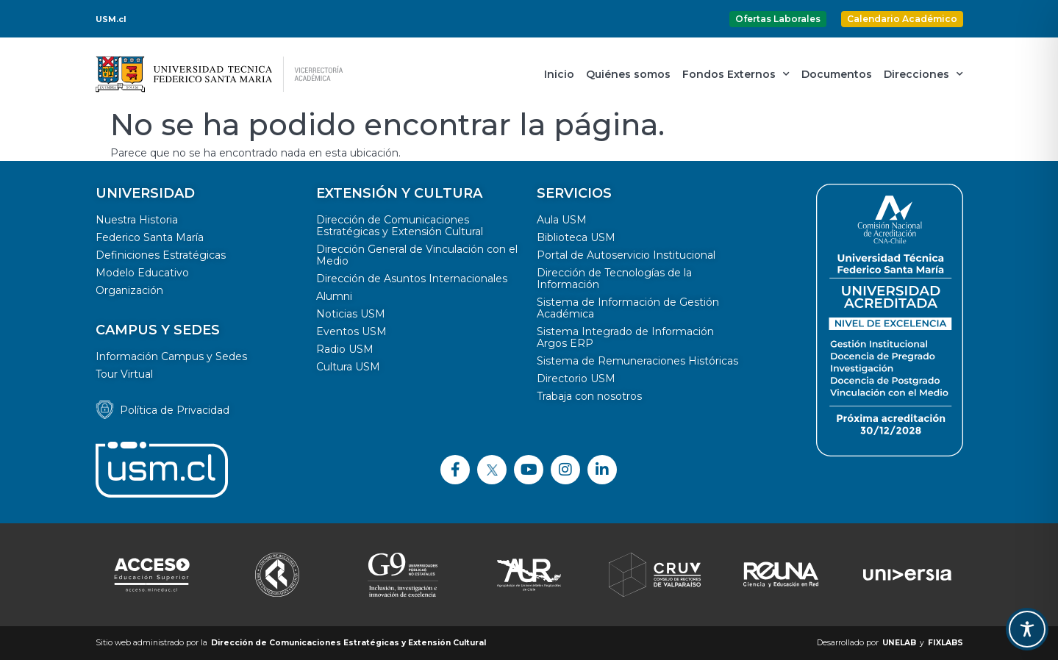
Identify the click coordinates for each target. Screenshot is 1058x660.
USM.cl (111, 19)
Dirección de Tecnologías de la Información (614, 278)
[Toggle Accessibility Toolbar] (1027, 629)
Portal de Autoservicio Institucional (626, 255)
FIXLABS (945, 643)
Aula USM (562, 219)
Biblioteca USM (576, 237)
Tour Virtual (124, 374)
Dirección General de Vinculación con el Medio (417, 255)
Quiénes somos (628, 74)
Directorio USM (576, 378)
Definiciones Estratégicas (161, 255)
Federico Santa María (150, 237)
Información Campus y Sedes (171, 356)
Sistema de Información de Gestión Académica (628, 307)
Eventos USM (351, 331)
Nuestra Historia (137, 219)
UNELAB (899, 643)
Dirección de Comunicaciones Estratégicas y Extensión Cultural (399, 225)
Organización (129, 290)
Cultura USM (348, 366)
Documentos (836, 74)
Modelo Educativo (142, 272)
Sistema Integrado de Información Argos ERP (625, 337)
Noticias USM (350, 313)
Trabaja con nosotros (589, 396)
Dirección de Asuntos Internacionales (411, 278)
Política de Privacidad (174, 410)
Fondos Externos (736, 74)
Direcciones (923, 74)
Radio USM (344, 349)
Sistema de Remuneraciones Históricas (637, 360)
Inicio (559, 74)
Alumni (334, 296)
